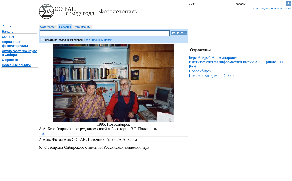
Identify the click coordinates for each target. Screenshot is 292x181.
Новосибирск (200, 71)
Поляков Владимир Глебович (214, 75)
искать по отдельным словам (64, 39)
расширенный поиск (98, 39)
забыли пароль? (280, 8)
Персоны (65, 26)
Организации (82, 26)
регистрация (259, 8)
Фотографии (48, 26)
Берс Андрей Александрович (213, 57)
